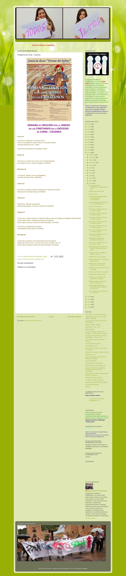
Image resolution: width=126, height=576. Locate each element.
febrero (91, 180)
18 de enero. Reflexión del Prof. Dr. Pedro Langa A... (98, 243)
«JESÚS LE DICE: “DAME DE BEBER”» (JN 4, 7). (98, 253)
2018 (89, 145)
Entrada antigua (74, 317)
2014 (89, 296)
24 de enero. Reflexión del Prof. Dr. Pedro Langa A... (98, 214)
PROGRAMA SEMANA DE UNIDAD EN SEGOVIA (97, 239)
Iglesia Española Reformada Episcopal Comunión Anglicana (96, 374)
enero (91, 183)
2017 (89, 147)
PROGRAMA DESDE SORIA (97, 274)
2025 (89, 126)
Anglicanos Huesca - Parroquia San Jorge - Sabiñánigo (95, 317)
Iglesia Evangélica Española (93, 377)
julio (90, 168)
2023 (89, 132)
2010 (89, 307)
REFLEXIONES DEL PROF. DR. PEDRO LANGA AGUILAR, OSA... (98, 248)
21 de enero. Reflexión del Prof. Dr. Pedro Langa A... (98, 226)
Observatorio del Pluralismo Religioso (96, 382)
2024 (89, 129)
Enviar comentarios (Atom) (33, 320)
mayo (91, 173)
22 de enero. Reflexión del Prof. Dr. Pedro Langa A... (98, 222)
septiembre (92, 162)
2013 (89, 299)
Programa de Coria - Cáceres (97, 256)
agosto (91, 165)
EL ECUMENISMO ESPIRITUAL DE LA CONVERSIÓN (98, 203)
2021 (89, 137)
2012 (89, 302)
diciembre (92, 155)
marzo (91, 178)
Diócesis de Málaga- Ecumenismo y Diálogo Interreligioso (96, 357)
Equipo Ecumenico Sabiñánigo (97, 491)
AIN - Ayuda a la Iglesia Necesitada (95, 314)
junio (90, 170)
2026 (89, 124)
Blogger (85, 568)
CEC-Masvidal (89, 329)
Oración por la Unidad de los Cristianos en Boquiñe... (97, 277)
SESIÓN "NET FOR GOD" (96, 191)
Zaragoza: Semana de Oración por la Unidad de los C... (98, 282)
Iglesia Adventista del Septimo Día (95, 365)
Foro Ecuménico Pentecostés (94, 363)
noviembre (92, 157)
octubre (91, 160)
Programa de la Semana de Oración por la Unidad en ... (97, 264)
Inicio (51, 317)
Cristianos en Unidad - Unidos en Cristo (97, 352)
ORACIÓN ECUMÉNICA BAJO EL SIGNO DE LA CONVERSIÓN (98, 198)
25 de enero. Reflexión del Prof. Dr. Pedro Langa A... (98, 209)
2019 (89, 142)
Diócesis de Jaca (90, 354)
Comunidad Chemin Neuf (92, 343)
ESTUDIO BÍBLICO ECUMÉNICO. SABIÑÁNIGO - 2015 (98, 187)
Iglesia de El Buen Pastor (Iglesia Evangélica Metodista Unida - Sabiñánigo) (95, 369)
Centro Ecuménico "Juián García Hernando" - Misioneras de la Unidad (96, 332)
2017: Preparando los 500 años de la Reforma (98, 291)
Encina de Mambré (90, 361)
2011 (89, 304)
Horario (32, 259)
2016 (89, 150)
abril (90, 175)
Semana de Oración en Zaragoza (98, 272)
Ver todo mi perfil (90, 518)
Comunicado (25, 259)
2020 (89, 139)
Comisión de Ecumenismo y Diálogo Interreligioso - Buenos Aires (96, 336)
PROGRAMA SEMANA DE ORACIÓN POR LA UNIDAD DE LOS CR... (98, 287)
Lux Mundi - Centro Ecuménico (94, 380)
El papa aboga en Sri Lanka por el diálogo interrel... (99, 260)
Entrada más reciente (26, 317)
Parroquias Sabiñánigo (92, 384)
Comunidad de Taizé (91, 346)
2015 (89, 152)
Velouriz (87, 387)
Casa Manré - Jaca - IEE (92, 327)
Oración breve (93, 194)
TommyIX (66, 568)
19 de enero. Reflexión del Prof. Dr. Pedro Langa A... (98, 234)
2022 (89, 134)
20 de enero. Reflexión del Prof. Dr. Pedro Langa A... (98, 230)
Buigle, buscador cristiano (93, 324)
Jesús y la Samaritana (95, 206)
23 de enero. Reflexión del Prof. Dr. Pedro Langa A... (98, 218)
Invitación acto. (39, 259)
